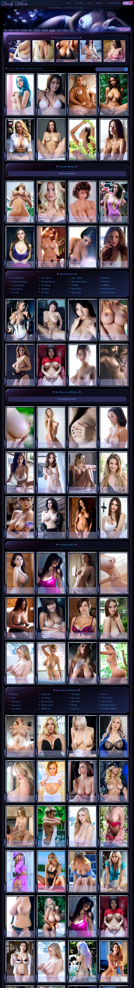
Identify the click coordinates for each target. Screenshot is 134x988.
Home (68, 3)
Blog (90, 3)
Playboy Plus (69, 7)
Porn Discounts (114, 3)
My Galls (124, 30)
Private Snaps (79, 7)
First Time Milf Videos (55, 7)
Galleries (79, 3)
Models (99, 3)
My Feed (128, 3)
